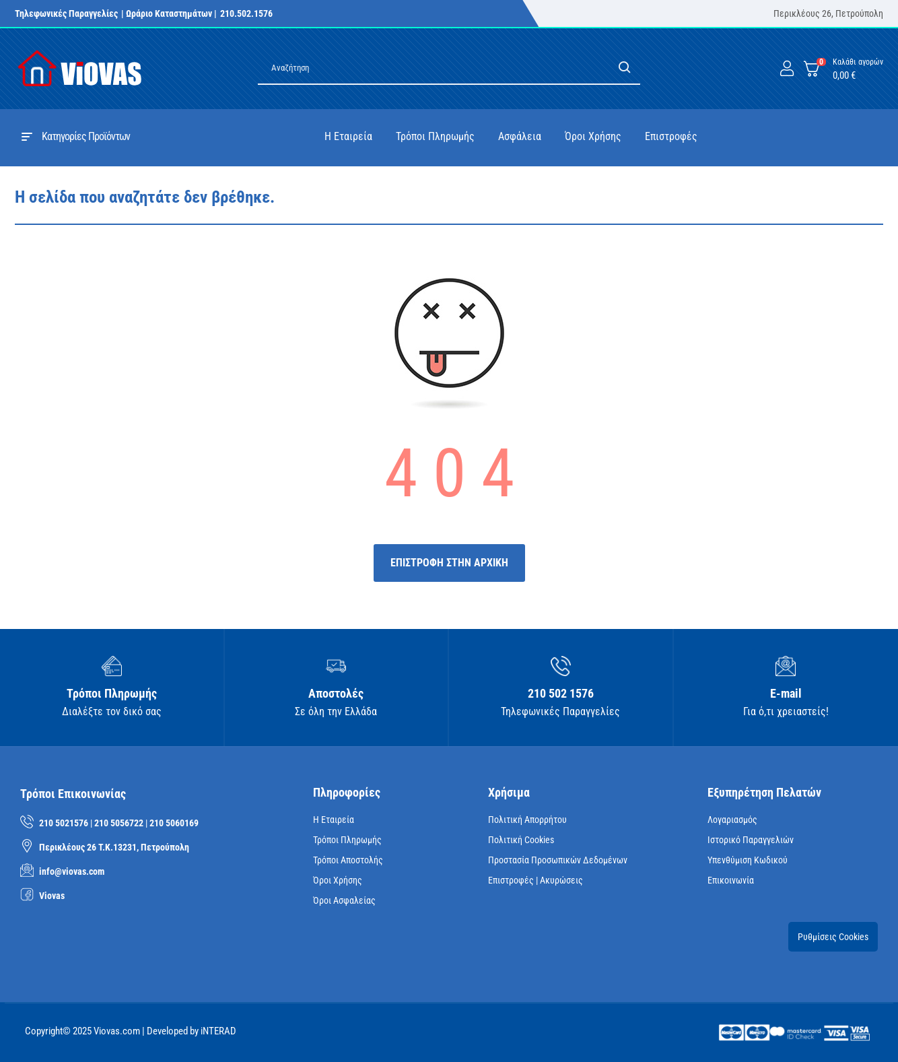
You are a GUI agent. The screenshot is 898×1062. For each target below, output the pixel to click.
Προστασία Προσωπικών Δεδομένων (557, 860)
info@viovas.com (71, 871)
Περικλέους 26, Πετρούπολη (828, 13)
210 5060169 (174, 823)
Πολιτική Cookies (521, 839)
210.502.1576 (246, 13)
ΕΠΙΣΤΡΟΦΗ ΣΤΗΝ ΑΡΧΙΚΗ (449, 562)
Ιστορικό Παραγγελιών (750, 839)
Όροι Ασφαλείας (344, 900)
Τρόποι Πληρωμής (347, 839)
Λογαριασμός (732, 819)
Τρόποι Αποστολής (348, 860)
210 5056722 (118, 823)
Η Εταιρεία (333, 819)
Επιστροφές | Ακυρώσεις (535, 880)
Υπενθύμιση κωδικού (747, 860)
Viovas (52, 895)
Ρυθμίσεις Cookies (833, 936)
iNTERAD (218, 1031)
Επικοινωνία (730, 880)
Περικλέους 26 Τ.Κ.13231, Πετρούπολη (114, 847)
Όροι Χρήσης (337, 880)
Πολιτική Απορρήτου (527, 819)
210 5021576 (63, 823)
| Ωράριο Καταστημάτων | (169, 13)
